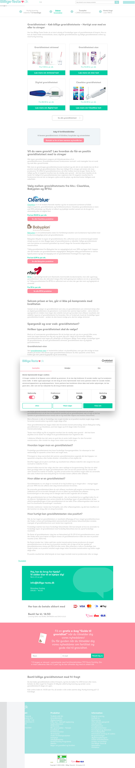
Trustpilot (26, 564)
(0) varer (125, 5)
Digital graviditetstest (49, 85)
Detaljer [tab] (67, 368)
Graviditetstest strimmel (50, 50)
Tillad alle (97, 406)
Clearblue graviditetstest (92, 85)
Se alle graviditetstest (71, 121)
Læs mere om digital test (49, 111)
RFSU (33, 280)
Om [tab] (99, 368)
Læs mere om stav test (92, 76)
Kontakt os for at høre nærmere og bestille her (67, 143)
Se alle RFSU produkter (46, 294)
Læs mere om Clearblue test (92, 111)
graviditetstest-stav (42, 354)
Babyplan (35, 236)
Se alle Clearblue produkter (46, 222)
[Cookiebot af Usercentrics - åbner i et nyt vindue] (103, 361)
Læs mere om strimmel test (50, 76)
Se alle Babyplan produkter (46, 264)
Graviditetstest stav (92, 50)
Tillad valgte (67, 406)
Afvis (37, 406)
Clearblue (35, 208)
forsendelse (61, 15)
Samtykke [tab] (36, 368)
